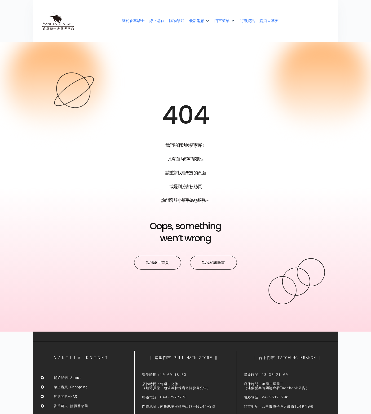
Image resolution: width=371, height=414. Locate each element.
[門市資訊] (247, 21)
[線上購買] (157, 21)
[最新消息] (199, 21)
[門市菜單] (224, 21)
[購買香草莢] (269, 21)
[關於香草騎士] (133, 21)
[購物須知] (177, 21)
